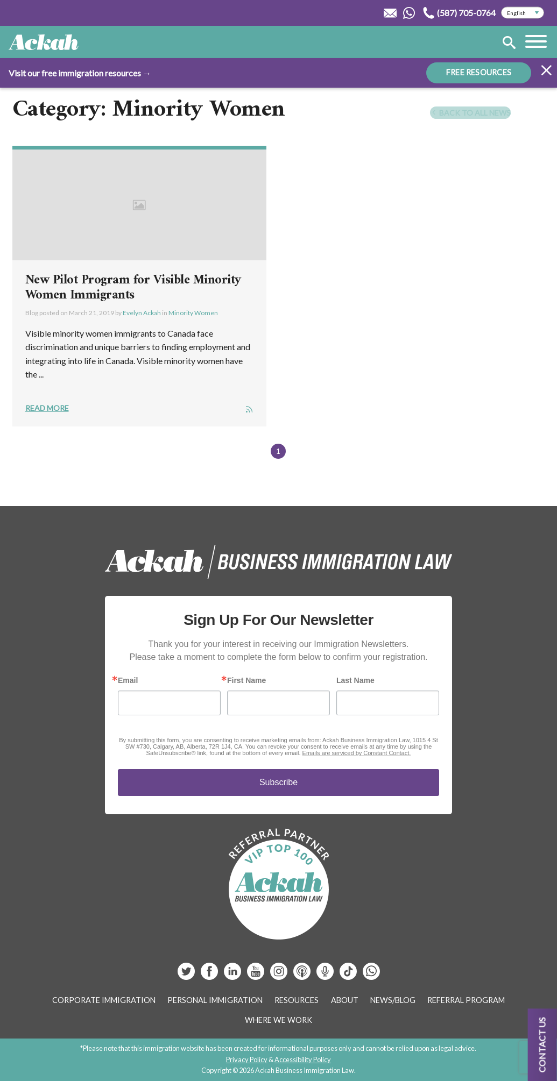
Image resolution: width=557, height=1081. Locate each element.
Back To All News (470, 112)
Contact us (542, 1044)
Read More (47, 408)
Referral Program (466, 1000)
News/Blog (392, 1000)
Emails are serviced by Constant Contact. (356, 753)
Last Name (355, 680)
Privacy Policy (246, 1059)
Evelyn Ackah (142, 313)
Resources (296, 1000)
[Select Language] (522, 13)
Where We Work (278, 1020)
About (344, 1000)
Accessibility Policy (302, 1059)
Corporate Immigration (104, 1000)
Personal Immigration (215, 1000)
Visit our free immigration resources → (80, 73)
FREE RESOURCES (478, 72)
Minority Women (193, 313)
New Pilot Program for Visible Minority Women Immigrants (133, 288)
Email (128, 680)
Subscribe (278, 782)
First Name (246, 680)
